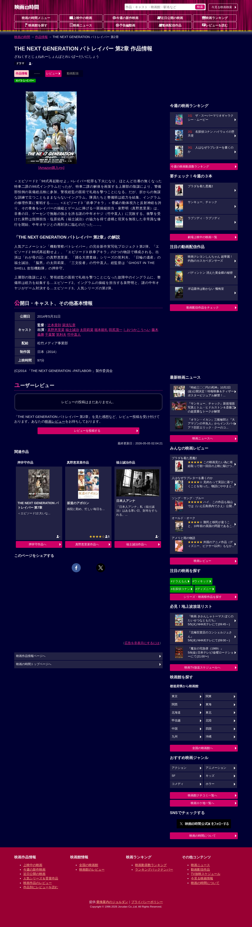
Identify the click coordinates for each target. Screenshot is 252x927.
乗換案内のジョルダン (112, 902)
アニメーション (216, 767)
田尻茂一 (115, 330)
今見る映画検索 (222, 7)
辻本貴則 (54, 325)
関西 (175, 704)
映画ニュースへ (202, 438)
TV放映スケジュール (205, 874)
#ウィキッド (201, 581)
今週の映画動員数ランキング (190, 166)
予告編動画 (125, 25)
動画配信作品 (170, 25)
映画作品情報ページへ (30, 656)
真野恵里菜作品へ (87, 544)
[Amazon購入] (51, 168)
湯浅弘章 (69, 325)
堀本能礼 (101, 330)
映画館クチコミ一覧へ (202, 795)
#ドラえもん (179, 581)
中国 (175, 728)
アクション (179, 767)
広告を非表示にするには (142, 643)
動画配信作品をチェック (202, 307)
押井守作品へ (37, 544)
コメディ (177, 784)
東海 (209, 704)
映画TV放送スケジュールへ (202, 667)
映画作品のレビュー (37, 883)
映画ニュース (80, 25)
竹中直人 (74, 334)
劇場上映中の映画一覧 (202, 237)
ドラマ (20, 63)
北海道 (176, 712)
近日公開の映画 (170, 18)
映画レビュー (202, 561)
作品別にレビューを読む (40, 887)
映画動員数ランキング (151, 865)
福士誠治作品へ (136, 544)
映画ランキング (215, 18)
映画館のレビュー (92, 869)
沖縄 (209, 736)
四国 (209, 728)
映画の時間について (202, 835)
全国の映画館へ (202, 748)
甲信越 (176, 720)
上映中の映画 (80, 18)
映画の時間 (22, 37)
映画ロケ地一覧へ (202, 803)
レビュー (52, 73)
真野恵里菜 (56, 330)
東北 (209, 712)
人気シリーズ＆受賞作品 (40, 878)
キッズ (210, 775)
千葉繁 (50, 334)
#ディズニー (203, 589)
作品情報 (41, 37)
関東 (209, 696)
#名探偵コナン (180, 589)
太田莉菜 (86, 330)
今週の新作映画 (125, 18)
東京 (175, 696)
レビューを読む (215, 25)
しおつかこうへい (136, 330)
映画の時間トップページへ (33, 664)
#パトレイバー (25, 80)
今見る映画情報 (202, 878)
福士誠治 (72, 330)
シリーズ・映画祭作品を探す (202, 597)
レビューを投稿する (87, 430)
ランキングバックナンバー (154, 869)
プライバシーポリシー (147, 902)
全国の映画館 (88, 865)
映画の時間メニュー (36, 18)
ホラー (210, 784)
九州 (175, 736)
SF (173, 775)
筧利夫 (61, 334)
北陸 (209, 720)
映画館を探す (36, 25)
